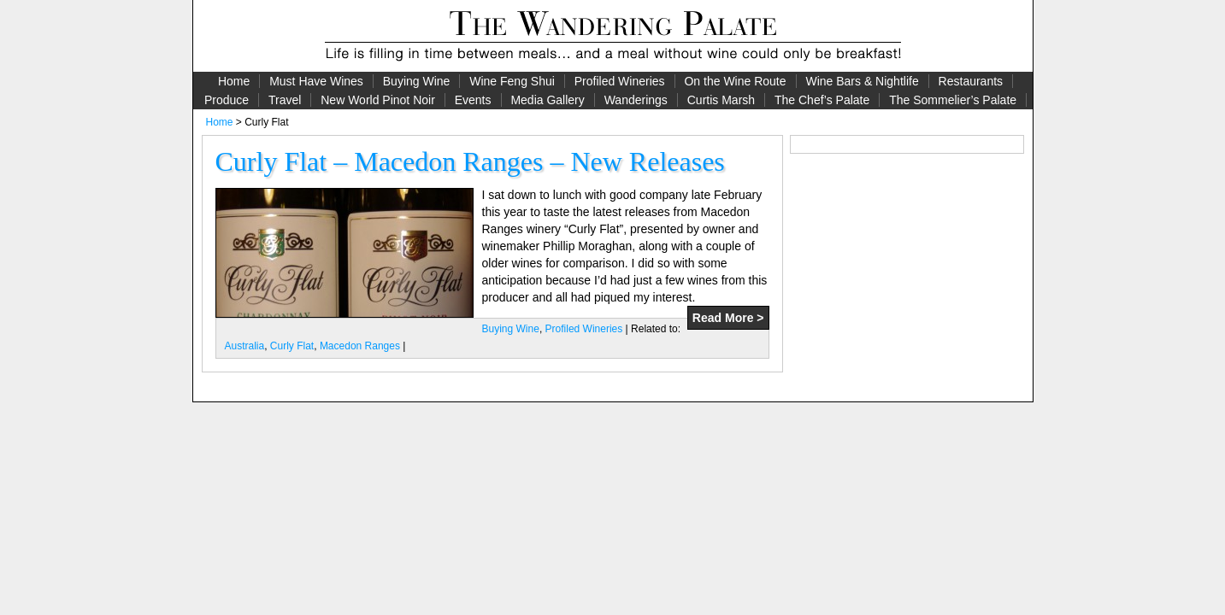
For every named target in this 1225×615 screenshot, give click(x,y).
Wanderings (636, 100)
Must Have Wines (316, 81)
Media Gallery (547, 100)
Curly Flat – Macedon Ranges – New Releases (470, 161)
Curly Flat (292, 346)
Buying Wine (417, 81)
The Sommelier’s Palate (952, 100)
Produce (226, 100)
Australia (245, 346)
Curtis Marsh (721, 100)
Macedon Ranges (360, 346)
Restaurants (971, 81)
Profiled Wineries (619, 81)
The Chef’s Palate (821, 100)
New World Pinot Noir (378, 100)
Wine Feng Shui (512, 81)
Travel (284, 100)
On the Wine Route (735, 81)
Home (234, 81)
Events (473, 100)
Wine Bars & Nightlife (861, 81)
